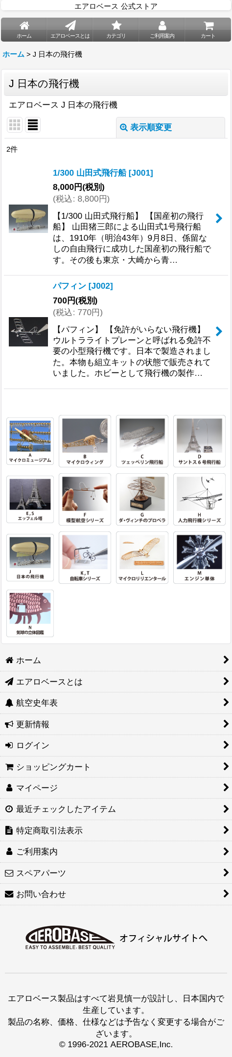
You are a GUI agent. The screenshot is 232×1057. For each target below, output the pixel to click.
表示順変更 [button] (146, 127)
